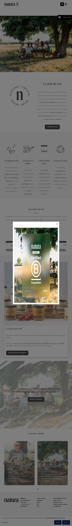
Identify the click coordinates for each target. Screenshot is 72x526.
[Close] (56, 223)
